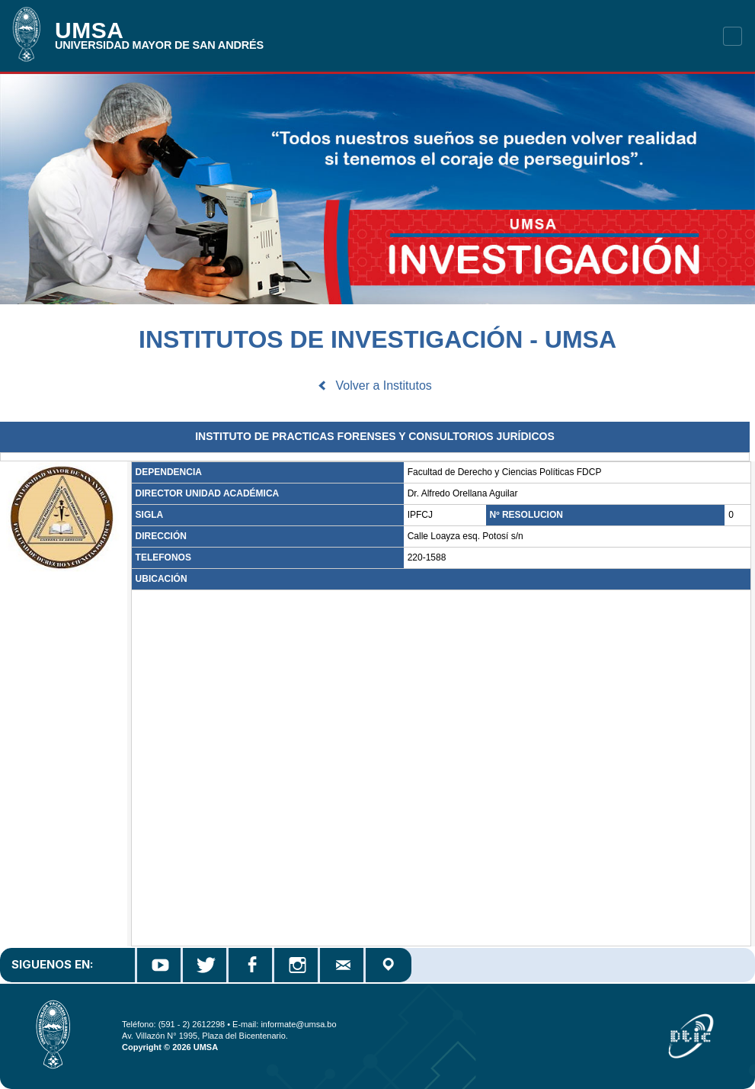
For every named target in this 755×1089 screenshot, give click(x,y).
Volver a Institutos (384, 385)
